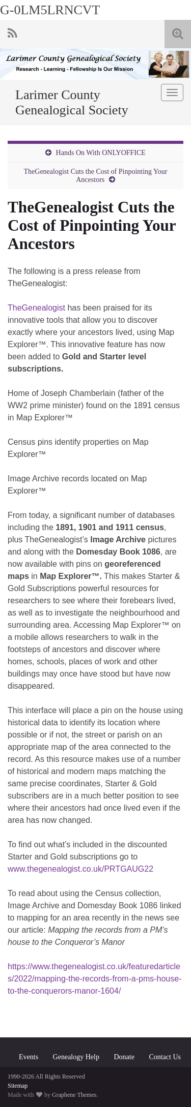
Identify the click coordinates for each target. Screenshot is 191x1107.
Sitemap (18, 1085)
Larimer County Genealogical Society (71, 102)
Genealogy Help (76, 1057)
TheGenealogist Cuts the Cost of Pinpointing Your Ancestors (96, 175)
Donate (124, 1057)
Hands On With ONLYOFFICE (101, 153)
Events (28, 1057)
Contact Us (165, 1057)
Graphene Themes (74, 1094)
